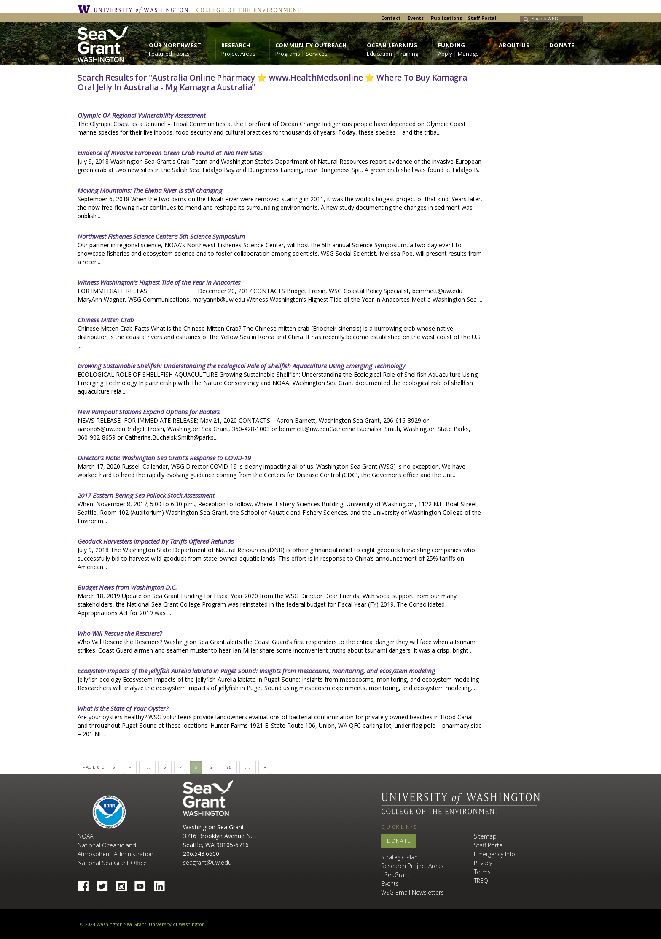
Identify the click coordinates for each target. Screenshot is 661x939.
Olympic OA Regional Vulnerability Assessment (142, 115)
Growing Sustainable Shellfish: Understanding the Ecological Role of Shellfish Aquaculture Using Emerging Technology (241, 366)
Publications (446, 18)
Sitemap (485, 836)
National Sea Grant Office (112, 863)
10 (229, 767)
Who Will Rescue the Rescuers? (120, 633)
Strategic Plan (399, 857)
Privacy (483, 863)
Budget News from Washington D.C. (127, 587)
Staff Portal (482, 18)
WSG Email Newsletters (412, 892)
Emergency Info (494, 854)
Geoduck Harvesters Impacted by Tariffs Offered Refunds (156, 541)
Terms (482, 872)
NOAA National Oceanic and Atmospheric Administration (115, 845)
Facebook (86, 883)
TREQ (481, 881)
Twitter (105, 883)
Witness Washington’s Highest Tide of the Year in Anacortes (159, 282)
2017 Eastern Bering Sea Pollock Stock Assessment (146, 495)
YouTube (143, 883)
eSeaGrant (395, 875)
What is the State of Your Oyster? (123, 708)
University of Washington (135, 9)
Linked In (162, 883)
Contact (390, 18)
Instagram (124, 883)
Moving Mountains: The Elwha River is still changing (150, 190)
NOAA (109, 812)
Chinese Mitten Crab (106, 320)
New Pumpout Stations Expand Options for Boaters (149, 411)
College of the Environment (246, 9)
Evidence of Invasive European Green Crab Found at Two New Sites (170, 152)
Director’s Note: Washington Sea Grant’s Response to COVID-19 (164, 457)
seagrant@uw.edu (207, 862)
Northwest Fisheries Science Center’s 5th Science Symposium (161, 236)
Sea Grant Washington (208, 798)
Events (416, 18)
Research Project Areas (412, 866)
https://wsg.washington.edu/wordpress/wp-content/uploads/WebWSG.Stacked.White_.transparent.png (103, 44)
